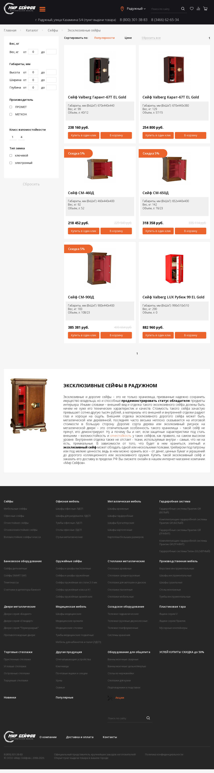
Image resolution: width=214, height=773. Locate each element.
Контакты (110, 737)
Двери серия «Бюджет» (18, 614)
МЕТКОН (18, 114)
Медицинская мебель (71, 606)
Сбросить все (151, 38)
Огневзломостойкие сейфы (20, 530)
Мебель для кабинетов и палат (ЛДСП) (78, 642)
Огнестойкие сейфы (16, 523)
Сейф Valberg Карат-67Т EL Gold (171, 97)
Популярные (64, 697)
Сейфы (53, 30)
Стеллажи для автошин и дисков (127, 582)
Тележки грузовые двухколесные (128, 621)
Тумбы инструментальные (175, 596)
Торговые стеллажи (18, 652)
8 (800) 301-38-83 (133, 20)
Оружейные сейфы (69, 561)
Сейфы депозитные (15, 568)
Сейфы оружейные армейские (74, 596)
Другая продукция (69, 652)
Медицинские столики (69, 628)
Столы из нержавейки (121, 673)
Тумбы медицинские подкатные (75, 635)
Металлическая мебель (124, 501)
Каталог (32, 30)
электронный (20, 163)
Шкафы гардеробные (120, 516)
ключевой (18, 155)
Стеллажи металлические (126, 561)
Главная (10, 30)
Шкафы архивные (118, 508)
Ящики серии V (168, 614)
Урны (59, 680)
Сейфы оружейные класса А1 (73, 589)
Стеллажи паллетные (120, 589)
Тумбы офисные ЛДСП (69, 523)
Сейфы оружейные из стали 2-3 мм (76, 582)
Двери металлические (19, 606)
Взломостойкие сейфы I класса (22, 537)
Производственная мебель (178, 561)
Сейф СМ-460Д (81, 193)
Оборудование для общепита (129, 652)
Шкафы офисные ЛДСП (69, 508)
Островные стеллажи (17, 673)
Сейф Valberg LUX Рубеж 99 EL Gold (173, 297)
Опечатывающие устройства (73, 659)
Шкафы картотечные (120, 530)
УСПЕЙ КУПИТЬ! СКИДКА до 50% (181, 652)
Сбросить (31, 184)
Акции (116, 697)
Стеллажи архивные (120, 568)
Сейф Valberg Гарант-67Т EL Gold (97, 97)
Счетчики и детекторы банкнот (22, 589)
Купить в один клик (83, 135)
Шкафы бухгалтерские (121, 523)
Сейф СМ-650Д (156, 193)
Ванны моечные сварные (123, 659)
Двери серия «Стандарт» (18, 621)
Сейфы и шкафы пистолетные (73, 568)
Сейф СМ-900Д (81, 297)
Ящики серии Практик (172, 621)
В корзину (116, 135)
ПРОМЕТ (18, 107)
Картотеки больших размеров (126, 537)
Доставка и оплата (80, 737)
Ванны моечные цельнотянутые (127, 666)
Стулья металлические (69, 537)
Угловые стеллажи (15, 666)
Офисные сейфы (14, 516)
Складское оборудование (126, 606)
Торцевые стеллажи (16, 680)
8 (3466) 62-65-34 (165, 20)
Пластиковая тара (172, 606)
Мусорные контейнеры (173, 628)
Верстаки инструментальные (176, 568)
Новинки (10, 697)
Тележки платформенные (123, 628)
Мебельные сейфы (15, 508)
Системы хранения (119, 635)
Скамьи (60, 687)
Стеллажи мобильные (121, 596)
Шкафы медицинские (68, 614)
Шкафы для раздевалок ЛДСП (73, 516)
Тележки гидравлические (123, 614)
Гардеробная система (174, 501)
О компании (48, 737)
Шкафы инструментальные (175, 575)
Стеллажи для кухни (119, 680)
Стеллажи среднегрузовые (124, 575)
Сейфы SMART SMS (15, 575)
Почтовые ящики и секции (72, 673)
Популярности (104, 38)
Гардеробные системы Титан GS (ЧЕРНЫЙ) (184, 551)
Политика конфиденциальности (164, 754)
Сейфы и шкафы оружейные (72, 575)
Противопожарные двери (19, 635)
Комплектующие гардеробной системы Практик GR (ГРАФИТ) (183, 542)
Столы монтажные (170, 589)
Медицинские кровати (69, 621)
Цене (128, 38)
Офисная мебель (67, 501)
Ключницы (62, 666)
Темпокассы (11, 582)
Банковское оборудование (23, 561)
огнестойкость (120, 435)
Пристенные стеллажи (17, 659)
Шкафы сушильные (170, 582)
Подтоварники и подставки (124, 687)
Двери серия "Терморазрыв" (21, 628)
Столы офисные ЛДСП (69, 530)
